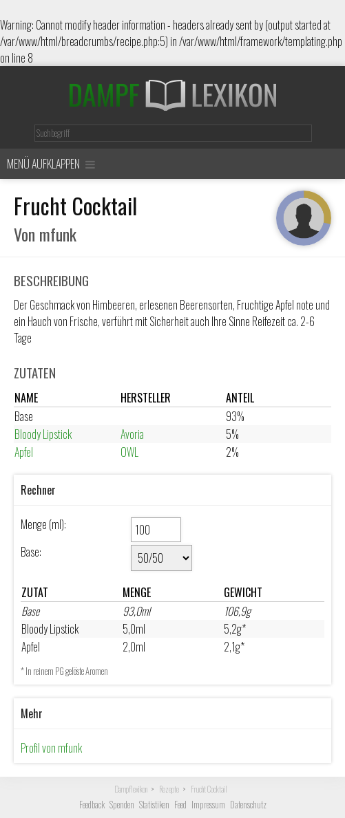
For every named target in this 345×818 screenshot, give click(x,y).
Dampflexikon (130, 789)
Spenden (121, 804)
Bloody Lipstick (43, 434)
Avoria (132, 434)
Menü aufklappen (51, 163)
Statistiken (154, 804)
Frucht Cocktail (209, 789)
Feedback (92, 804)
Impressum (208, 804)
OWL (129, 452)
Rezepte (169, 789)
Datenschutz (248, 804)
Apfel (23, 452)
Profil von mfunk (51, 748)
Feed (180, 804)
